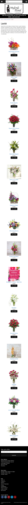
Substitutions (3, 486)
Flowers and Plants (7, 19)
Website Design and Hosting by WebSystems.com (20, 502)
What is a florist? (4, 487)
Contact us (3, 481)
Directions (3, 465)
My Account (3, 490)
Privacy (2, 485)
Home (2, 19)
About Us (3, 480)
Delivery (2, 482)
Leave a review (4, 489)
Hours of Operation (5, 483)
